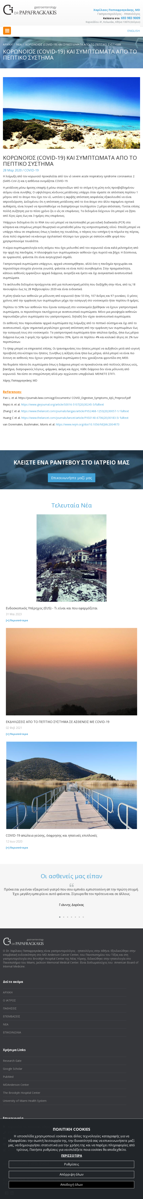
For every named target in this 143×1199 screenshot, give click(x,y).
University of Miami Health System (24, 1101)
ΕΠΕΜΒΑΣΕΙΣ (11, 1016)
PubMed (8, 1077)
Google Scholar (12, 1069)
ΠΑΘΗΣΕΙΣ (10, 1008)
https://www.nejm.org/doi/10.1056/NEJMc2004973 (87, 424)
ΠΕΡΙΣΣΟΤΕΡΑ (71, 1156)
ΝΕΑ (19, 44)
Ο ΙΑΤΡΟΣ (9, 1000)
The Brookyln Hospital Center (21, 1093)
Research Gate (12, 1061)
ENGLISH (133, 31)
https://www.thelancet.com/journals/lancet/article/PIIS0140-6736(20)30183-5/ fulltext (75, 418)
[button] (60, 917)
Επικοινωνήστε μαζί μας (71, 477)
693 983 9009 (130, 18)
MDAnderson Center (16, 1085)
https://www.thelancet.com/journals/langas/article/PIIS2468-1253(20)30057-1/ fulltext (75, 411)
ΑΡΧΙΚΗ (8, 44)
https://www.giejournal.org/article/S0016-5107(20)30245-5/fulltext (62, 404)
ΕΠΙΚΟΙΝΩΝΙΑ (12, 1032)
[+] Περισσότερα (17, 620)
